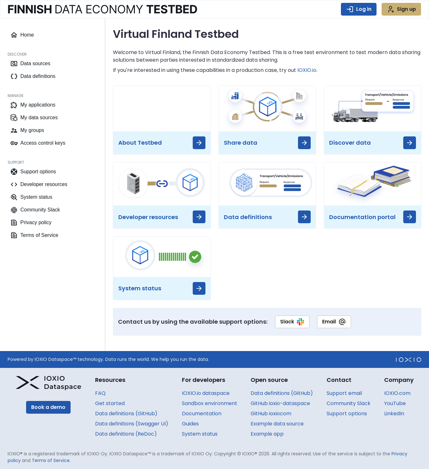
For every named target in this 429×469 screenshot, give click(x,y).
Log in (358, 9)
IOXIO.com (397, 393)
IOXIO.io (306, 70)
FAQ (100, 393)
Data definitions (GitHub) (126, 413)
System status (200, 434)
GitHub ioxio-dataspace (280, 403)
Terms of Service (51, 460)
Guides (190, 423)
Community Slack (348, 403)
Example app (267, 434)
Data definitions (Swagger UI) (131, 423)
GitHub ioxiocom (271, 413)
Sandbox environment (209, 403)
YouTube (395, 403)
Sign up (401, 9)
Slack (292, 322)
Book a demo (48, 407)
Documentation (201, 413)
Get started (110, 403)
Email (334, 322)
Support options (347, 413)
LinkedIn (394, 413)
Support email (344, 393)
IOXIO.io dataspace (206, 393)
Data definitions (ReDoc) (126, 434)
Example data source (277, 423)
